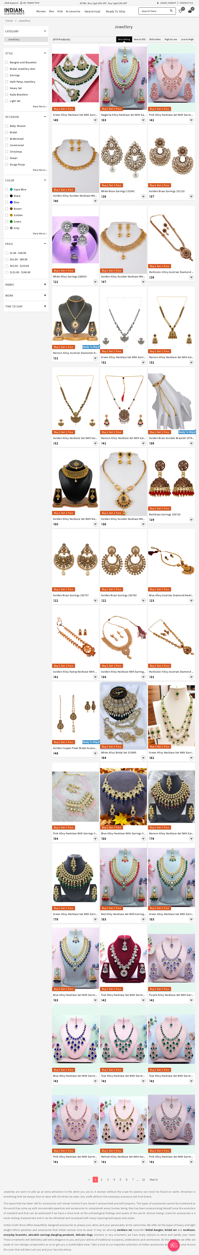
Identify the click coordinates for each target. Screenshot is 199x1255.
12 (143, 1179)
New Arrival (92, 11)
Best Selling (124, 39)
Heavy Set (16, 88)
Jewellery (14, 39)
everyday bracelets (15, 1234)
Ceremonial (17, 145)
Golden (16, 215)
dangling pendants (62, 1234)
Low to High (187, 39)
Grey (15, 228)
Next (154, 1180)
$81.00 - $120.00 (19, 266)
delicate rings (84, 1234)
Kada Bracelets (19, 94)
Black (15, 196)
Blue (14, 202)
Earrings (15, 75)
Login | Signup (166, 2)
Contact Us (186, 2)
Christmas (16, 151)
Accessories (73, 11)
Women (41, 11)
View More (39, 106)
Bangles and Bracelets (23, 62)
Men (51, 11)
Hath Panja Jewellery (22, 81)
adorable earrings (39, 1234)
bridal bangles (154, 1230)
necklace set (124, 1230)
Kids (60, 11)
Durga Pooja (17, 164)
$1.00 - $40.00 (18, 253)
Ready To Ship (115, 11)
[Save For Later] (95, 120)
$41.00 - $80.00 (19, 259)
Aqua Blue (18, 189)
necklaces (189, 1230)
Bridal (13, 132)
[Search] (171, 11)
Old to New (155, 39)
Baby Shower (18, 126)
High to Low (171, 39)
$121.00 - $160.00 (20, 272)
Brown (16, 208)
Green (15, 221)
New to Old (139, 39)
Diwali (13, 158)
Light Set (15, 101)
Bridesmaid (17, 138)
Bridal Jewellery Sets (22, 69)
